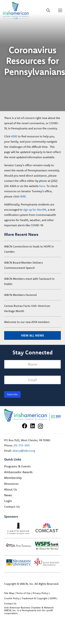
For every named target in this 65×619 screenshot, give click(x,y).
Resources (11, 484)
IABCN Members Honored (20, 295)
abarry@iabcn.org (23, 450)
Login (8, 501)
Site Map (9, 593)
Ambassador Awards (18, 472)
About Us (10, 489)
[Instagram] (40, 426)
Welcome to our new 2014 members (27, 322)
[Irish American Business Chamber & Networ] (32, 415)
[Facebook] (24, 426)
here (42, 186)
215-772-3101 (22, 445)
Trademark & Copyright (34, 598)
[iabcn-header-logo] (16, 10)
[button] (48, 10)
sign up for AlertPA (34, 209)
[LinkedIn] (32, 426)
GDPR (53, 598)
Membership (13, 478)
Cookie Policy (12, 598)
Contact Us (12, 507)
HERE (14, 136)
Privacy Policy (40, 593)
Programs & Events (17, 466)
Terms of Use (23, 593)
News (8, 495)
